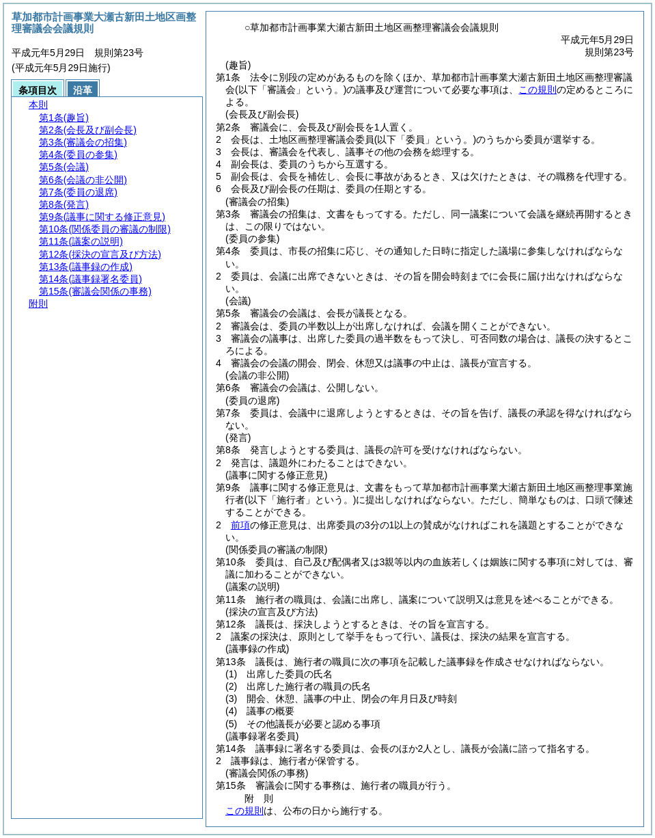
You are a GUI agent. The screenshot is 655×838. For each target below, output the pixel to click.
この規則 (537, 89)
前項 (240, 524)
